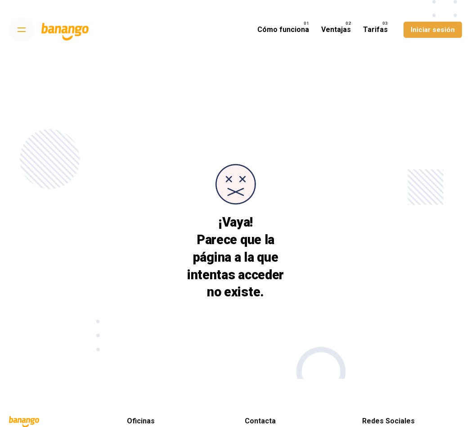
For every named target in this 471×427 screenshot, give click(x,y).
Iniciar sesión (433, 30)
